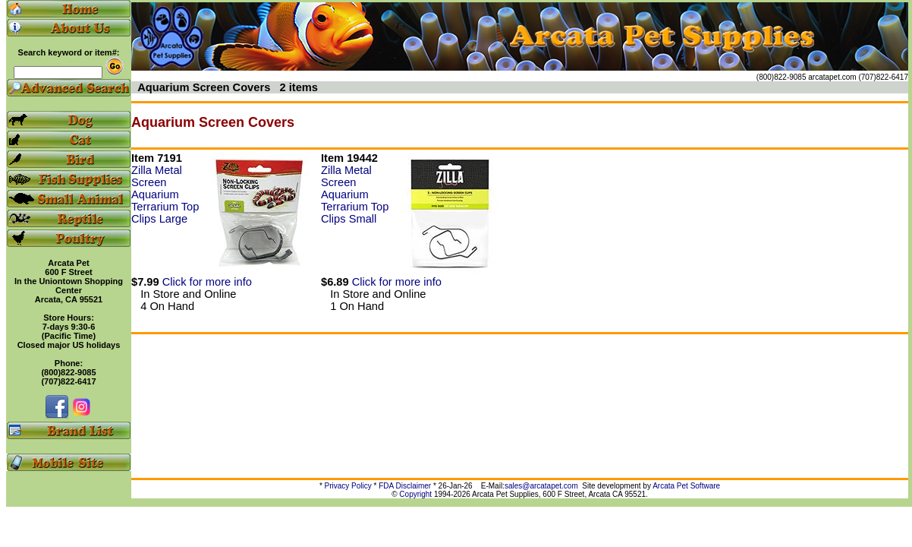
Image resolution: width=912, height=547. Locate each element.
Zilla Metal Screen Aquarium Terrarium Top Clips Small (354, 194)
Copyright (415, 494)
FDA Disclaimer (405, 486)
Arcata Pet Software (686, 486)
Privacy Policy (348, 486)
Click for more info (207, 282)
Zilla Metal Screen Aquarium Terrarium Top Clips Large (165, 194)
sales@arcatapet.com (541, 486)
